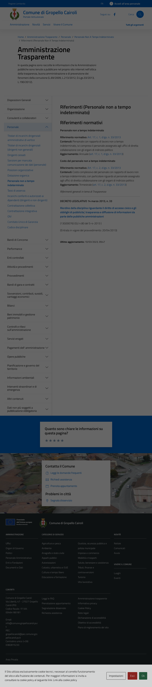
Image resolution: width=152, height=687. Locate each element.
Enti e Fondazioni (14, 562)
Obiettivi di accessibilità (89, 622)
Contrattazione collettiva (21, 206)
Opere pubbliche (16, 357)
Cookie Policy (84, 608)
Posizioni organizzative (20, 170)
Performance (14, 249)
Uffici (8, 543)
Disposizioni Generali (19, 100)
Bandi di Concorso (17, 240)
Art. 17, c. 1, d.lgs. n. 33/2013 (104, 137)
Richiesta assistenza (52, 613)
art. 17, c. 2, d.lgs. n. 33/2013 (109, 185)
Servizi (46, 24)
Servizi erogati (15, 339)
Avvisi (117, 553)
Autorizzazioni (49, 562)
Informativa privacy (87, 603)
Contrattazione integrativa (22, 211)
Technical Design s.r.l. (26, 678)
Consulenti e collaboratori (21, 118)
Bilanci (11, 306)
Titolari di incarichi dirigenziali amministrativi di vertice (24, 138)
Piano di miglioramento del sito (93, 627)
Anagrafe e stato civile (53, 553)
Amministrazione (19, 24)
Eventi (117, 578)
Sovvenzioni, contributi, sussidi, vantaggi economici (25, 295)
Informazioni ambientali (20, 378)
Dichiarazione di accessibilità (92, 618)
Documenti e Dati (14, 567)
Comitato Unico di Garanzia (23, 222)
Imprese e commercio (88, 553)
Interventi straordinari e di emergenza (22, 388)
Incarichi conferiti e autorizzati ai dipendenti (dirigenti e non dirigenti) (27, 198)
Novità (36, 24)
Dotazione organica (18, 175)
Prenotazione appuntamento (56, 603)
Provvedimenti (15, 276)
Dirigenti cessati (17, 155)
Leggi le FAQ (48, 598)
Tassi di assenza (16, 190)
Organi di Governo (15, 548)
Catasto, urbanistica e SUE (55, 567)
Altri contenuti (15, 399)
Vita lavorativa (85, 582)
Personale (13, 127)
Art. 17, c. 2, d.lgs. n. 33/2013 (104, 168)
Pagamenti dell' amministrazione (26, 348)
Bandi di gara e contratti (20, 285)
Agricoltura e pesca (51, 543)
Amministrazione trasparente (92, 598)
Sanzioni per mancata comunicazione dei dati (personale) (27, 162)
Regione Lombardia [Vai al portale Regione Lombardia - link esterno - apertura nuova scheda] (16, 3)
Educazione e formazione (54, 577)
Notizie (117, 543)
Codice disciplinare (18, 227)
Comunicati (119, 548)
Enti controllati (15, 258)
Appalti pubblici (49, 558)
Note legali (83, 613)
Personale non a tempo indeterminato (21, 183)
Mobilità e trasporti (87, 558)
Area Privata (12, 659)
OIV (9, 216)
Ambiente (47, 548)
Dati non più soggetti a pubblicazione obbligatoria (22, 409)
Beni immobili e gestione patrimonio (21, 316)
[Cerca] (140, 14)
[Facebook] (113, 14)
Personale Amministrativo (19, 558)
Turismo (81, 577)
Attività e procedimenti (20, 267)
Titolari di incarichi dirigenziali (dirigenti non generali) (24, 147)
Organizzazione (16, 109)
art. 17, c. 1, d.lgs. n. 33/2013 (106, 154)
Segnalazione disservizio (54, 608)
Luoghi (117, 573)
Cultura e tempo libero (53, 572)
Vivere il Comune (62, 24)
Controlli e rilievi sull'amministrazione (19, 328)
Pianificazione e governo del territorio (23, 367)
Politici (9, 553)
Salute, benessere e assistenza (93, 562)
